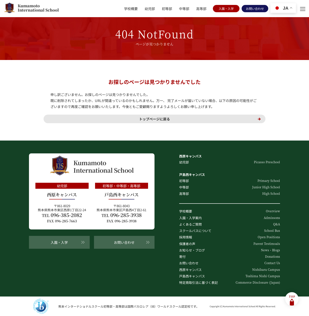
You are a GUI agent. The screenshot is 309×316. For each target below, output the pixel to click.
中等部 (184, 8)
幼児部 (150, 8)
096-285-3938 (121, 215)
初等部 (167, 8)
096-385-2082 (62, 215)
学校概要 (131, 8)
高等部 (201, 8)
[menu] (302, 8)
